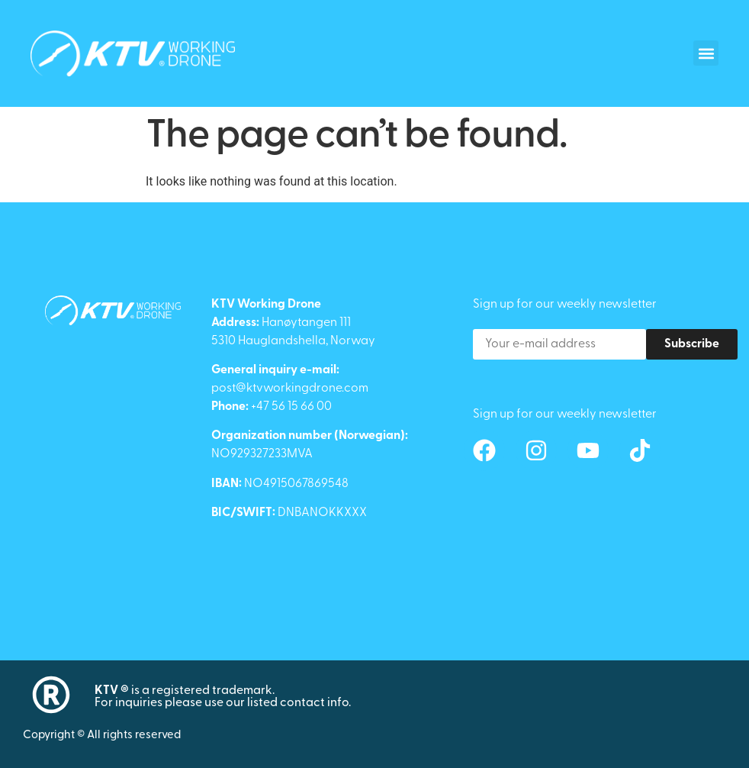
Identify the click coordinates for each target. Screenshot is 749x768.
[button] (705, 53)
